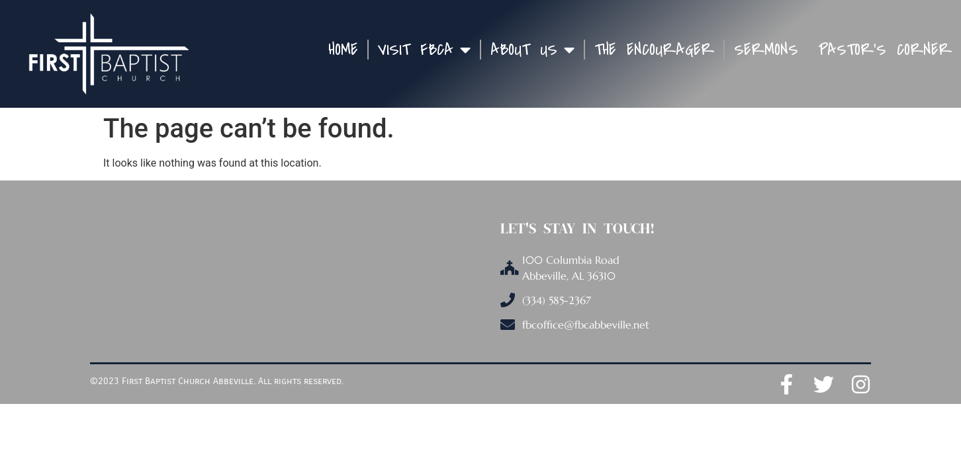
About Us (532, 49)
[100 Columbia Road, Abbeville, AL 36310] (315, 274)
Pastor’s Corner (885, 49)
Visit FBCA (424, 49)
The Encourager (654, 49)
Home (343, 49)
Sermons (766, 49)
